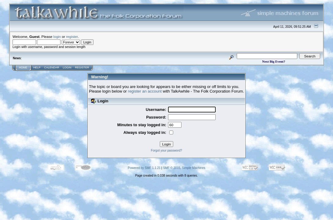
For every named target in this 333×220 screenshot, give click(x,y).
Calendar (51, 67)
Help (37, 67)
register (72, 36)
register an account (145, 91)
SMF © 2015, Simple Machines (184, 168)
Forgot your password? (166, 150)
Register (82, 67)
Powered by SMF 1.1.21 (144, 168)
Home (23, 67)
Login (67, 67)
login (57, 36)
